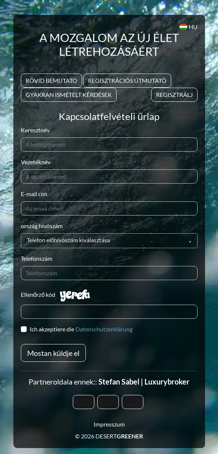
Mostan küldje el (53, 352)
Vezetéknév (36, 161)
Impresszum (109, 424)
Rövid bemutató (51, 80)
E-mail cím (34, 193)
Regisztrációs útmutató (127, 80)
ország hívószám (42, 225)
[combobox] (109, 240)
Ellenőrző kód (38, 294)
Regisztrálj (174, 94)
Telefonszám (36, 258)
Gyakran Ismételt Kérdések (69, 94)
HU (188, 26)
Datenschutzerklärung (104, 329)
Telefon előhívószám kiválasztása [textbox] (68, 239)
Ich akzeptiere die (81, 329)
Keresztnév (35, 129)
